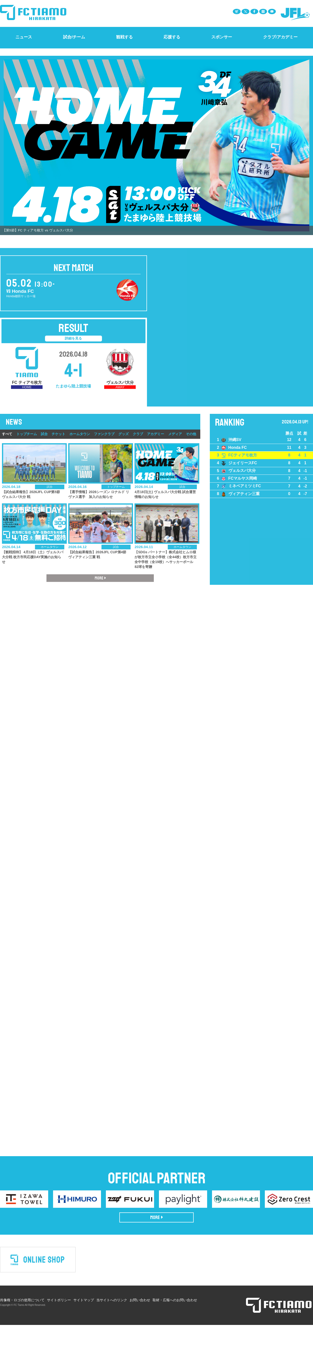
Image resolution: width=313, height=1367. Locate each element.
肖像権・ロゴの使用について (22, 1335)
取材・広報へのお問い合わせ (175, 1335)
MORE (156, 1253)
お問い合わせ (140, 1335)
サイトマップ (83, 1335)
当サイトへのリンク (111, 1335)
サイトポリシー (59, 1335)
